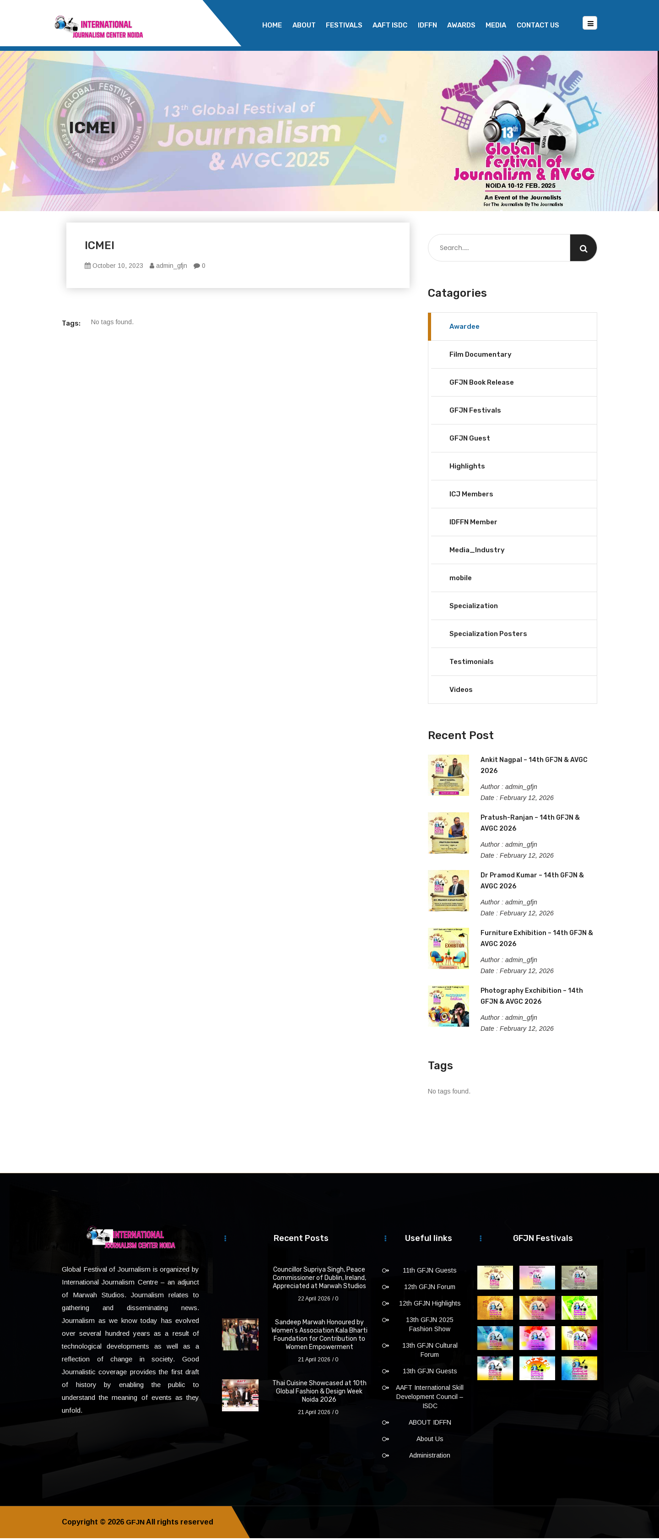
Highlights (467, 468)
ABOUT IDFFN (430, 1424)
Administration (429, 1457)
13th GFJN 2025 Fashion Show (430, 1326)
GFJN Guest (469, 440)
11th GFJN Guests (430, 1272)
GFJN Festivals (475, 412)
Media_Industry (477, 552)
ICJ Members (471, 496)
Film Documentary (480, 356)
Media (496, 25)
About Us (429, 1440)
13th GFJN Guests (430, 1373)
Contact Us (538, 25)
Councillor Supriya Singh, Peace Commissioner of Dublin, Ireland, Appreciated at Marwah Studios (319, 1280)
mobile (460, 580)
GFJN (135, 1524)
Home (272, 25)
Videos (461, 691)
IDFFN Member (473, 524)
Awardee (464, 328)
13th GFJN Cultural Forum (430, 1352)
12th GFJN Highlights (430, 1305)
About (304, 25)
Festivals (344, 25)
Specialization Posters (488, 635)
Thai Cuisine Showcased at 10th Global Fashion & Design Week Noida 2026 (319, 1393)
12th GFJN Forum (429, 1288)
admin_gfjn (168, 267)
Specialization (473, 608)
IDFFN (427, 25)
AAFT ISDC (390, 25)
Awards (461, 25)
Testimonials (471, 663)
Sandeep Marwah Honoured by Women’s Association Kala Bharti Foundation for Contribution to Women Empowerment (319, 1336)
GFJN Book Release (481, 384)
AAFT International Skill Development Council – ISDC (430, 1398)
